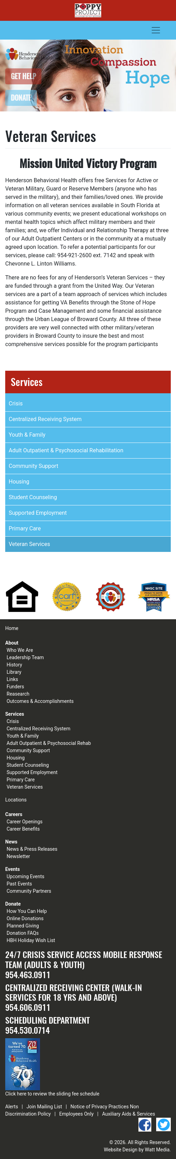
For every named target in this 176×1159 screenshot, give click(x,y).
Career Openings (24, 821)
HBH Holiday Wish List (31, 940)
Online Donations (25, 918)
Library (14, 672)
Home (11, 628)
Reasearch (18, 694)
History (14, 664)
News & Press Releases (32, 849)
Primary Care (25, 528)
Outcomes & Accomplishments (40, 701)
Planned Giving (23, 926)
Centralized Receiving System (45, 419)
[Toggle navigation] (155, 30)
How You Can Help (27, 911)
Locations (15, 800)
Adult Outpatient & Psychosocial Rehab (49, 743)
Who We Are (20, 650)
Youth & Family (27, 434)
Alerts (11, 1106)
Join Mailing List (44, 1106)
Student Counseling (33, 497)
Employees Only (76, 1114)
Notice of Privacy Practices (100, 1106)
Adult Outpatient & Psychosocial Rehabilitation (66, 450)
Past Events (19, 884)
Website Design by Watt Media (137, 1149)
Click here (15, 1094)
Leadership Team (25, 657)
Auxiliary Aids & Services (128, 1114)
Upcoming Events (25, 876)
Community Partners (29, 891)
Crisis (16, 403)
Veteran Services (29, 544)
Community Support (33, 466)
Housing (19, 481)
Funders (15, 686)
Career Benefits (23, 829)
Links (12, 679)
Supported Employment (38, 513)
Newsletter (18, 856)
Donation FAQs (23, 933)
